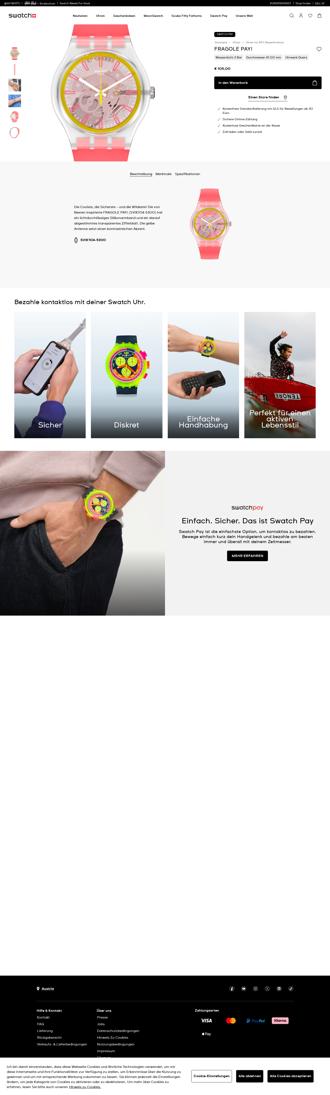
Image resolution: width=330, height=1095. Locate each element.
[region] (165, 1076)
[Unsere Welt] (244, 16)
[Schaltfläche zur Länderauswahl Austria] (45, 988)
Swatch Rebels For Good (75, 3)
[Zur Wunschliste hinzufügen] (319, 48)
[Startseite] (22, 15)
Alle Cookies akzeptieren (290, 1076)
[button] (310, 15)
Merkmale (164, 174)
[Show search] (292, 15)
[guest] (301, 15)
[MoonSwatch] (153, 16)
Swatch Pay (225, 34)
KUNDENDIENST (280, 3)
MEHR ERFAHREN (247, 556)
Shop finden (303, 3)
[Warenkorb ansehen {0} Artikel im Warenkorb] (319, 15)
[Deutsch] (320, 3)
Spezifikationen (187, 174)
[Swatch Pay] (218, 16)
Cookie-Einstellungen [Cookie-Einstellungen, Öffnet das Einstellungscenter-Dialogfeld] (212, 1076)
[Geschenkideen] (124, 16)
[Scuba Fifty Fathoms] (187, 16)
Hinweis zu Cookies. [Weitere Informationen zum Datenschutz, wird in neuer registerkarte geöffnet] (85, 1087)
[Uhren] (100, 16)
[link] (30, 3)
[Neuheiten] (80, 16)
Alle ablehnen (249, 1076)
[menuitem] (80, 15)
